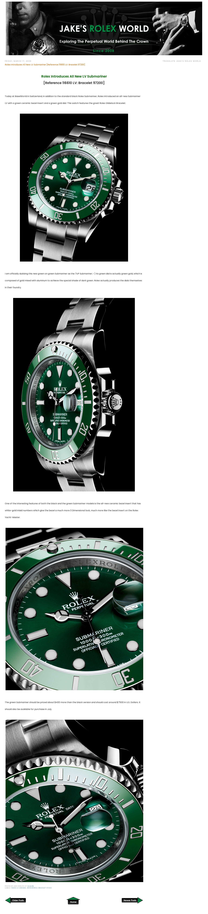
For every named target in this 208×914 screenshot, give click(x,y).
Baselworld (32, 888)
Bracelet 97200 (45, 888)
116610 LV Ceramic (18, 888)
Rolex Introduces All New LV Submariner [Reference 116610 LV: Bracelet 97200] (45, 64)
